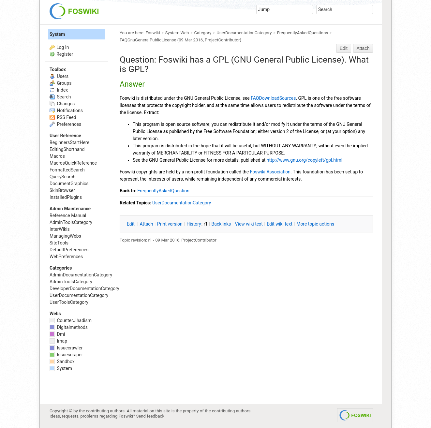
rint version (170, 224)
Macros (57, 156)
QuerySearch (62, 176)
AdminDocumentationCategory (81, 274)
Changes (62, 103)
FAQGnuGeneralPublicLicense (148, 39)
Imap (58, 341)
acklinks (221, 224)
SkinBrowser (62, 190)
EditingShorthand (67, 149)
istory (193, 224)
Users (59, 76)
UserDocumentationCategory (244, 32)
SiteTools (59, 242)
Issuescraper (66, 354)
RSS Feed (63, 117)
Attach (363, 48)
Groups (60, 83)
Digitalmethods (69, 327)
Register (64, 54)
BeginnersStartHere (69, 142)
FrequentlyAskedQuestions (302, 32)
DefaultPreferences (69, 249)
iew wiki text (249, 224)
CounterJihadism (71, 320)
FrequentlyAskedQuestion (163, 190)
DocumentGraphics (69, 183)
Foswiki (152, 32)
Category (203, 32)
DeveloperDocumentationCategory (84, 288)
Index (59, 90)
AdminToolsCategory (71, 222)
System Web (177, 32)
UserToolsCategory (69, 302)
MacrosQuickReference (73, 163)
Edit (344, 48)
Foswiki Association (270, 171)
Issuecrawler (66, 347)
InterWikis (60, 229)
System (57, 34)
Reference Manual (68, 215)
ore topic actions (315, 224)
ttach (146, 224)
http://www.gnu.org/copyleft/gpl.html (304, 160)
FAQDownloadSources (273, 98)
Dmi (57, 334)
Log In (62, 47)
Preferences (65, 124)
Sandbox (62, 361)
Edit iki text (279, 224)
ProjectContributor (222, 39)
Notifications (66, 110)
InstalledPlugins (66, 197)
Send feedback (150, 416)
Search (60, 96)
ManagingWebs (65, 236)
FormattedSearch (67, 169)
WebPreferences (66, 256)
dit (131, 224)
